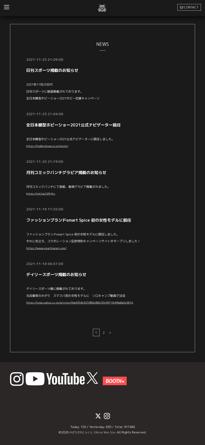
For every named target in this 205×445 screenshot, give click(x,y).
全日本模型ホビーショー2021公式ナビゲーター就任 (73, 125)
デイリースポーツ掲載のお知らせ (56, 274)
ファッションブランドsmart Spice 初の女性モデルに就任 (78, 220)
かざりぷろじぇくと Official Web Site (92, 432)
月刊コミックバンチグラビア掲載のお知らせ (66, 172)
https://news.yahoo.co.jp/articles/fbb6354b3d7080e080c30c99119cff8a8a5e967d (86, 302)
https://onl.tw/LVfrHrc (42, 193)
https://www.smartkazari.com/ (48, 248)
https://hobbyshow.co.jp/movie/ (49, 146)
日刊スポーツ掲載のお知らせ (52, 70)
